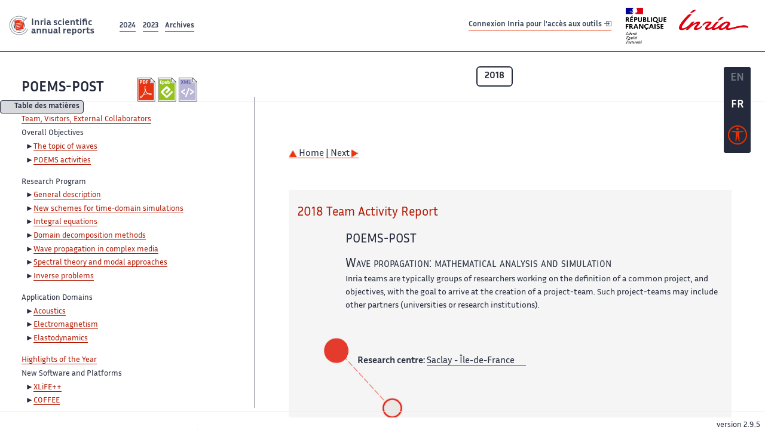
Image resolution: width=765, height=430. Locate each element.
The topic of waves (65, 146)
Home (306, 154)
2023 (150, 26)
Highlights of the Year (59, 360)
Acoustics (49, 311)
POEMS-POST (63, 88)
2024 (128, 26)
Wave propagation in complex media (95, 249)
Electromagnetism (65, 324)
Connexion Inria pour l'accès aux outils (540, 25)
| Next (342, 154)
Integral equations (65, 222)
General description (67, 195)
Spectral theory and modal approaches (100, 262)
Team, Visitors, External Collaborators (86, 119)
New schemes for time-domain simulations (108, 209)
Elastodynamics (60, 338)
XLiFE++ (47, 387)
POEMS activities (62, 160)
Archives (179, 26)
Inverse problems (63, 276)
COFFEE (46, 400)
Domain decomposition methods (89, 235)
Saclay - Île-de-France (471, 361)
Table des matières (46, 107)
